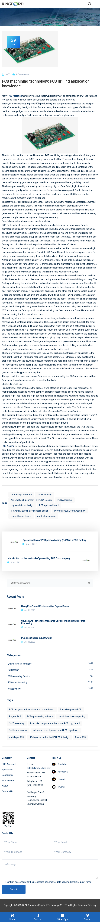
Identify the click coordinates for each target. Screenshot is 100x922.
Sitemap (92, 905)
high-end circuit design (22, 505)
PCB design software (21, 494)
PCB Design (50, 669)
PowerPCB (80, 737)
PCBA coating (45, 494)
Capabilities (7, 775)
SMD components (18, 730)
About (5, 786)
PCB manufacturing (50, 682)
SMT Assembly (16, 723)
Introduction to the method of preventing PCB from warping (38, 558)
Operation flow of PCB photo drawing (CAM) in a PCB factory (54, 540)
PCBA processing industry (40, 716)
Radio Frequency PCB (70, 709)
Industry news (50, 688)
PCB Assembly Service (50, 676)
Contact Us (7, 791)
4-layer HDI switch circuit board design (29, 510)
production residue (46, 516)
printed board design (21, 516)
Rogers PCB (15, 716)
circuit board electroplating (72, 716)
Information (8, 780)
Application (7, 769)
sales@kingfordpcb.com (39, 768)
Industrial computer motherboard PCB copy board (55, 723)
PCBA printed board (49, 505)
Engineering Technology (50, 663)
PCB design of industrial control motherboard (31, 709)
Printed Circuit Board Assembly (69, 510)
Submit (14, 889)
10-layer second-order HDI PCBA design (49, 737)
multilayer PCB (16, 737)
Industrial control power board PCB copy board (56, 730)
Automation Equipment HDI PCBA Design (31, 500)
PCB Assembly (65, 500)
